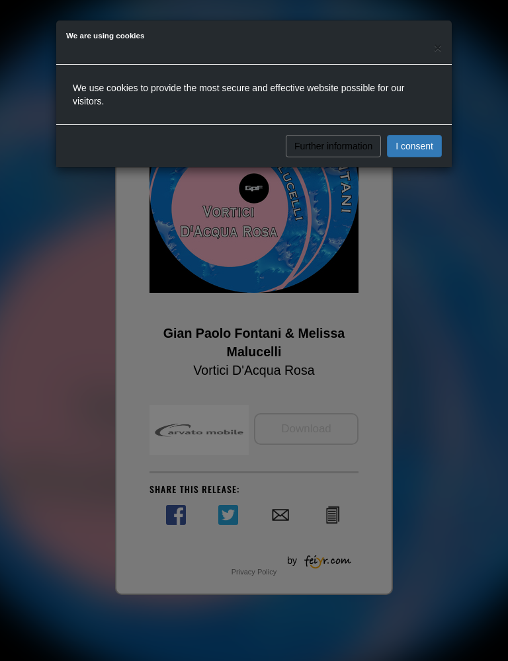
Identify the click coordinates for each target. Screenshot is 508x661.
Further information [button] (333, 146)
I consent (414, 146)
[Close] (438, 47)
